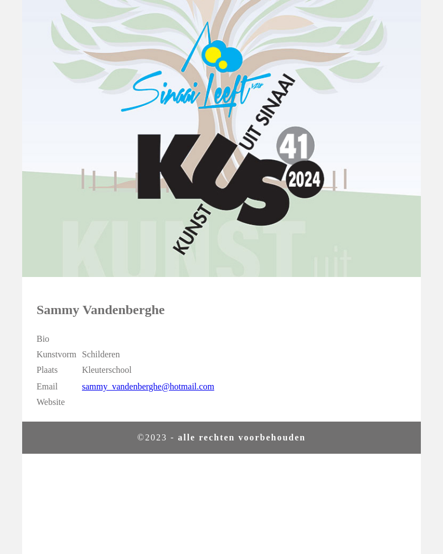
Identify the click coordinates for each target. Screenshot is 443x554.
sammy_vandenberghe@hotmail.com (148, 386)
